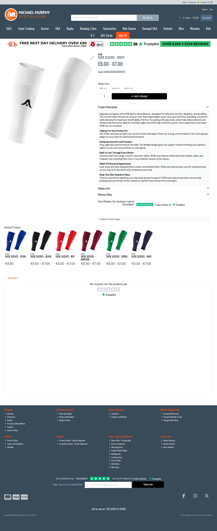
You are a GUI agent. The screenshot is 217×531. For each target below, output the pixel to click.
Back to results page (110, 219)
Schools (167, 28)
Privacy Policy (11, 440)
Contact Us (192, 2)
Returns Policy (63, 420)
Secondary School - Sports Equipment (72, 443)
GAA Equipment (115, 447)
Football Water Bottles (118, 450)
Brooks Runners (168, 443)
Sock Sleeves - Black (40, 256)
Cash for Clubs (11, 430)
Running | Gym (88, 28)
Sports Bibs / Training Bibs (120, 440)
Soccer (45, 28)
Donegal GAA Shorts (169, 420)
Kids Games (129, 28)
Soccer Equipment (117, 443)
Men (181, 28)
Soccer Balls (115, 460)
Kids (208, 28)
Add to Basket (139, 96)
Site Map (9, 447)
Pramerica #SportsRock (15, 423)
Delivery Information (65, 417)
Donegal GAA (149, 28)
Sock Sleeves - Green (116, 256)
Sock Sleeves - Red (65, 256)
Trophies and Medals (118, 417)
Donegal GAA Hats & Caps (171, 417)
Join (211, 9)
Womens (195, 28)
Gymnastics (109, 28)
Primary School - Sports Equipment (71, 440)
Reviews (13, 278)
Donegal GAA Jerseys (170, 413)
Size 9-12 (128, 88)
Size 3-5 (103, 88)
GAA (57, 28)
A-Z (92, 35)
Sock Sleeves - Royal (15, 256)
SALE (9, 28)
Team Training (26, 28)
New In (123, 35)
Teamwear (114, 413)
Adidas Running (168, 440)
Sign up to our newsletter (68, 484)
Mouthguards (115, 454)
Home (184, 2)
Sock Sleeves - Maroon (88, 258)
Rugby (70, 28)
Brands (8, 420)
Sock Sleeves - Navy (142, 256)
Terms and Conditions (14, 443)
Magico (189, 515)
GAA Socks (114, 467)
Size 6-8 (115, 88)
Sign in (204, 9)
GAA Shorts (114, 463)
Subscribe (148, 484)
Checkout (206, 18)
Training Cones (116, 457)
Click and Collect (64, 413)
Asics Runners (167, 447)
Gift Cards (106, 35)
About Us (9, 413)
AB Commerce (207, 515)
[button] (92, 58)
